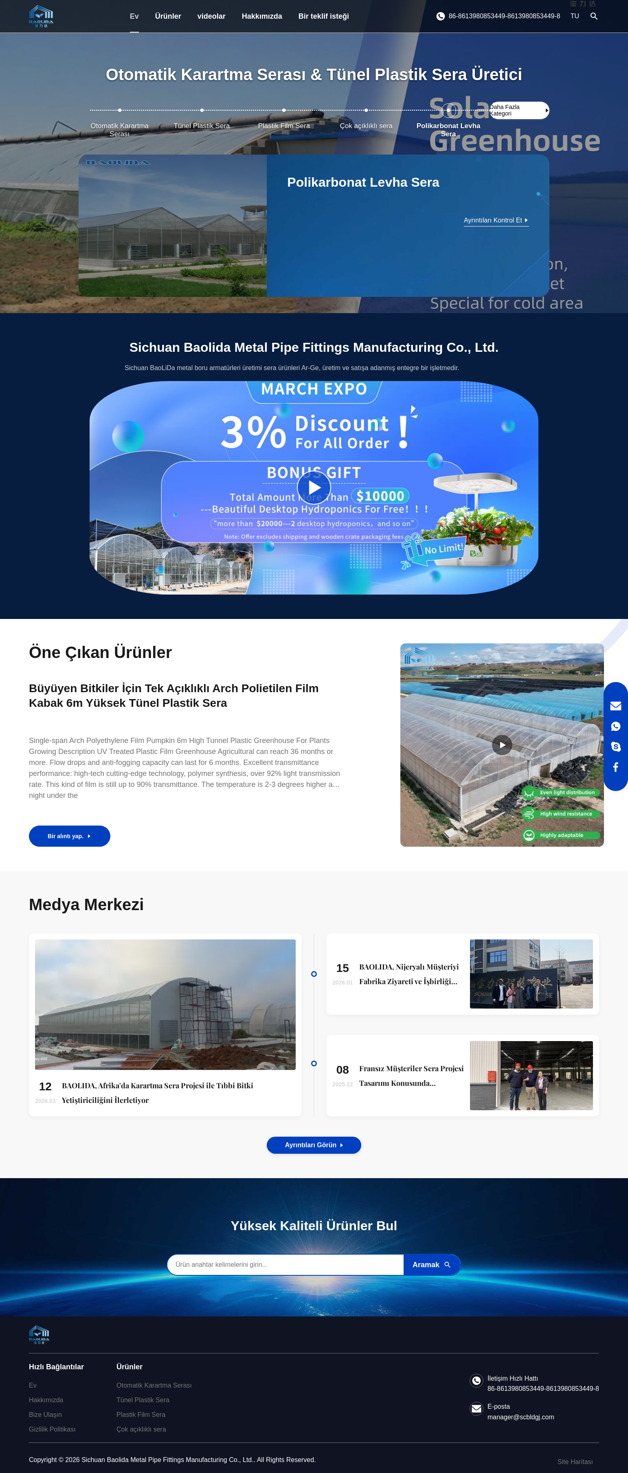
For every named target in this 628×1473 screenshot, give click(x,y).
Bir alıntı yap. (70, 836)
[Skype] (616, 747)
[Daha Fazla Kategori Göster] (519, 110)
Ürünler (168, 16)
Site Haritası (575, 1461)
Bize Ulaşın (45, 1414)
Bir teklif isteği (324, 16)
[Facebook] (616, 767)
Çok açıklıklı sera (141, 1429)
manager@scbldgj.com (520, 1417)
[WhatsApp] (616, 726)
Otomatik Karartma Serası (154, 1385)
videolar (212, 16)
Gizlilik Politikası (52, 1429)
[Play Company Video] (314, 488)
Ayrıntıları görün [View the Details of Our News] (314, 1145)
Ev (134, 16)
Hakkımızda (262, 16)
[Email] (616, 706)
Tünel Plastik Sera (142, 1400)
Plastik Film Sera (140, 1414)
